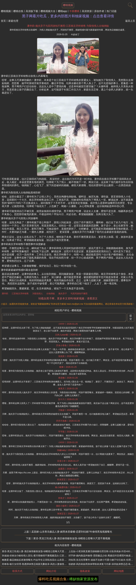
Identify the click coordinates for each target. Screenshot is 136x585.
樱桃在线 (18, 11)
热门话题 (112, 11)
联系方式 (17, 571)
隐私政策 (85, 571)
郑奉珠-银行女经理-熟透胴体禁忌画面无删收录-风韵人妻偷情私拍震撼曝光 (40, 564)
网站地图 (119, 571)
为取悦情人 (37, 293)
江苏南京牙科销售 (20, 293)
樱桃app (62, 11)
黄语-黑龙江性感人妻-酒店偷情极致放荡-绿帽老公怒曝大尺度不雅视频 (71, 538)
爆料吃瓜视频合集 (52, 579)
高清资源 (87, 11)
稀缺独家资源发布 (83, 579)
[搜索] (130, 4)
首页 (3, 20)
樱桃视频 (6, 11)
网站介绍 (51, 571)
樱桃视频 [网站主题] (68, 5)
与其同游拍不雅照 (78, 293)
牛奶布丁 (75, 34)
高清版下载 (32, 11)
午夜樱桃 (74, 11)
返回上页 (130, 20)
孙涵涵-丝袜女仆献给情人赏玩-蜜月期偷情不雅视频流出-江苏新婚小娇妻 (39, 555)
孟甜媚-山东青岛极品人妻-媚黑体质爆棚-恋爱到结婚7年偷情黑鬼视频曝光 (71, 531)
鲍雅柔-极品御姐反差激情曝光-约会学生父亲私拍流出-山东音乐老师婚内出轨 (41, 560)
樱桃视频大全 (48, 11)
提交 (130, 317)
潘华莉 (5, 293)
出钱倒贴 (50, 293)
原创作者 (99, 11)
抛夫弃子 (62, 293)
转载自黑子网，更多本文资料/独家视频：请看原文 (68, 298)
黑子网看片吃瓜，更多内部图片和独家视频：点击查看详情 (68, 16)
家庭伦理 (13, 20)
